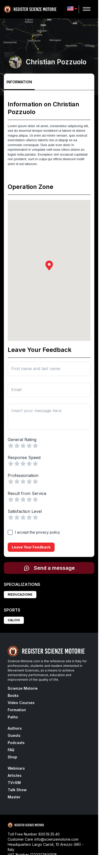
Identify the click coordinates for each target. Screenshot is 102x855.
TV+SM (14, 782)
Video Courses (21, 702)
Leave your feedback (31, 547)
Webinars (16, 768)
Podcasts (16, 742)
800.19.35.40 (49, 834)
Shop (12, 757)
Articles (15, 775)
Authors (15, 728)
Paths (13, 717)
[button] (49, 265)
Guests (14, 735)
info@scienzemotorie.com (56, 839)
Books (13, 695)
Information (19, 82)
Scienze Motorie (23, 688)
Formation (17, 710)
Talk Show (17, 790)
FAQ (11, 750)
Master (14, 797)
